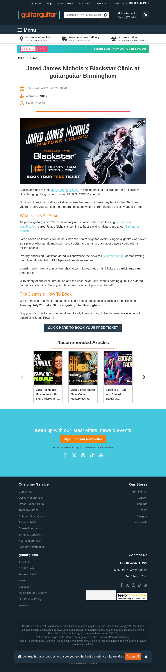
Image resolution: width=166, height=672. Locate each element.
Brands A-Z (85, 3)
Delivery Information (31, 497)
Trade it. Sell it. (28, 574)
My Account (126, 13)
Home (20, 57)
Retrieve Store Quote (32, 516)
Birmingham (139, 491)
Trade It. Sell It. (65, 3)
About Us (101, 3)
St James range (113, 256)
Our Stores (35, 3)
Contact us (25, 491)
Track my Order (28, 509)
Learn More (116, 656)
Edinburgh (141, 503)
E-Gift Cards (26, 568)
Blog (49, 3)
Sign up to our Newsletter (83, 439)
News (33, 57)
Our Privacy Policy (30, 599)
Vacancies (25, 605)
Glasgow (141, 516)
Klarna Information (30, 540)
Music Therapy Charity (33, 592)
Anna (43, 95)
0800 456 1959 (139, 3)
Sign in (122, 17)
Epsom (143, 509)
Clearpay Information (32, 546)
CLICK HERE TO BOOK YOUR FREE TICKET (83, 328)
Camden (142, 497)
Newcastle (140, 522)
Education (25, 586)
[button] (145, 14)
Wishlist (131, 17)
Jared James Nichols (64, 189)
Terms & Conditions (31, 534)
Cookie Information (30, 528)
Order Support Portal (31, 503)
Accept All (133, 656)
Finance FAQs (27, 522)
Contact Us (118, 3)
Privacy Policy (71, 447)
